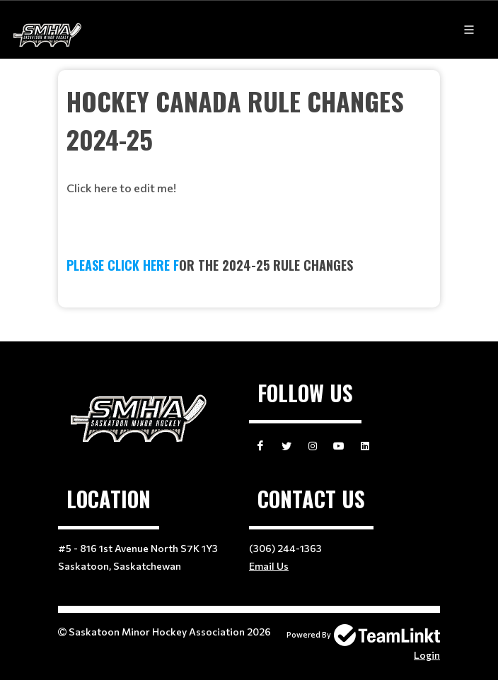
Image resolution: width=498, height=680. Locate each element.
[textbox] (249, 139)
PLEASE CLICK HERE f (122, 265)
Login (427, 655)
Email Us (269, 566)
